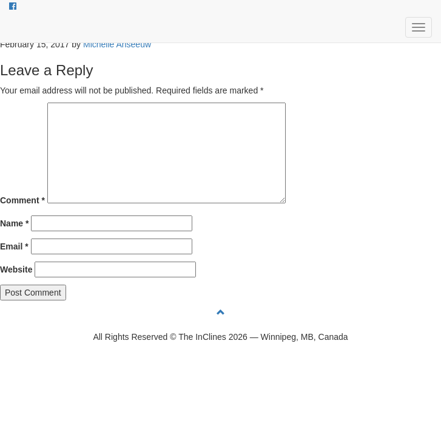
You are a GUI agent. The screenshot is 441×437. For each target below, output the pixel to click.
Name (14, 223)
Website (16, 269)
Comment (22, 200)
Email (14, 246)
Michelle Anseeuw (117, 44)
